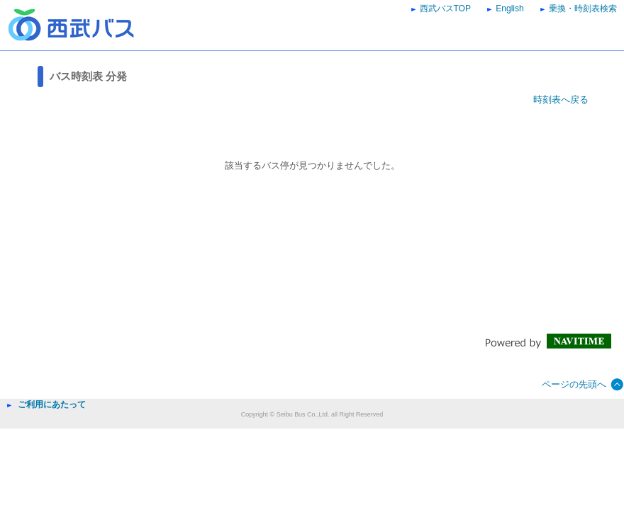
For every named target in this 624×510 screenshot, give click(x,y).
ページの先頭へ (574, 384)
